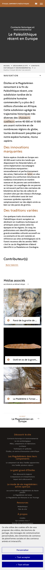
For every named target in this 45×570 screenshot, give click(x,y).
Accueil (7, 66)
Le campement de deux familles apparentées (22, 462)
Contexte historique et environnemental (22, 438)
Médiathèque (22, 506)
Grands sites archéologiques (22, 523)
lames (30, 174)
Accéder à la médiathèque (14, 284)
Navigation (11, 75)
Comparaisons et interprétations (22, 477)
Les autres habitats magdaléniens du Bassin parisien (22, 491)
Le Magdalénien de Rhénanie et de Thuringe (22, 497)
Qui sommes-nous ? (22, 520)
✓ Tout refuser (22, 564)
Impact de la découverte (22, 479)
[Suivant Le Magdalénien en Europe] (22, 418)
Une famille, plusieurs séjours (22, 465)
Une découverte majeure (22, 474)
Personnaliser (23, 550)
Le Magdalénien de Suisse (22, 495)
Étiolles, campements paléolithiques (15, 4)
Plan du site (22, 509)
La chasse (22, 446)
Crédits (22, 518)
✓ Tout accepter (22, 557)
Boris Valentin (12, 265)
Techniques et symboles (22, 449)
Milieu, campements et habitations (22, 443)
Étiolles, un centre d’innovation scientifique (22, 451)
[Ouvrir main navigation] (41, 3)
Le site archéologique (22, 441)
